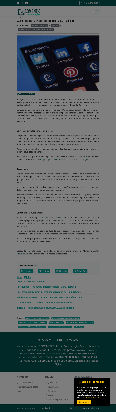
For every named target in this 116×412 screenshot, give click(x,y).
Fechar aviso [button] (84, 402)
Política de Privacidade (94, 397)
